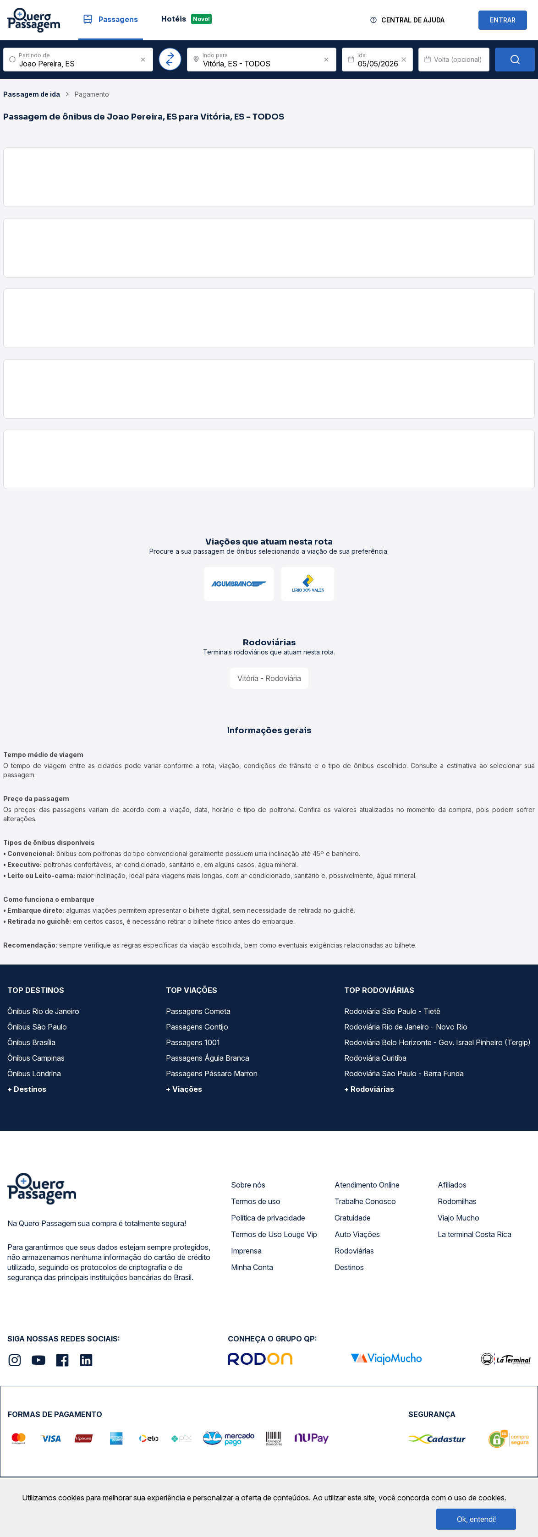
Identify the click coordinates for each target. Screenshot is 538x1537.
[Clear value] (404, 59)
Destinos (349, 1267)
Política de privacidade (268, 1217)
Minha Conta (252, 1267)
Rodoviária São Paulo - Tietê (392, 1011)
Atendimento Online (367, 1184)
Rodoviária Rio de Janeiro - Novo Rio (405, 1026)
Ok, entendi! (476, 1519)
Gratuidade (353, 1217)
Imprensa (246, 1250)
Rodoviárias (354, 1250)
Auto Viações (357, 1234)
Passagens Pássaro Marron (212, 1073)
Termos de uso (255, 1201)
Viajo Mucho (458, 1217)
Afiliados (452, 1184)
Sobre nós (248, 1184)
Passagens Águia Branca (207, 1058)
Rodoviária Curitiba (375, 1058)
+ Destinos (26, 1089)
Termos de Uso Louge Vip (274, 1234)
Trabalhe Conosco (365, 1201)
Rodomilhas (457, 1201)
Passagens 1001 (193, 1042)
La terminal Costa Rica (474, 1234)
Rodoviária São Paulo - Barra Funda (404, 1073)
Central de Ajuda (413, 20)
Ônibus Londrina (34, 1073)
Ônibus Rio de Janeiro (43, 1011)
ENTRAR (503, 20)
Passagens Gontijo (197, 1026)
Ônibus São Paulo (37, 1026)
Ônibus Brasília (31, 1042)
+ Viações (184, 1089)
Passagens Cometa (198, 1011)
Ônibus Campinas (36, 1058)
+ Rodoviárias (369, 1089)
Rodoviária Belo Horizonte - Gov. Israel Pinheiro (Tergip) (437, 1042)
